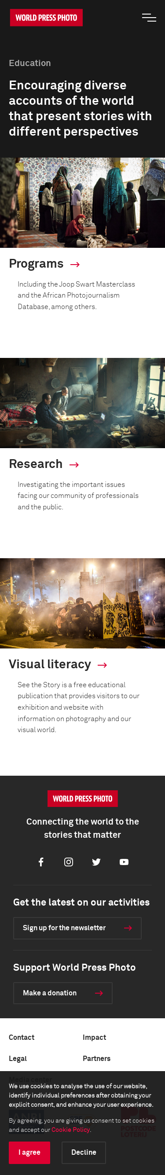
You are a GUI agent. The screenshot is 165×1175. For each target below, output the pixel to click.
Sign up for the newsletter (64, 928)
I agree (29, 1152)
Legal (18, 1058)
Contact (21, 1037)
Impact (94, 1037)
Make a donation (50, 993)
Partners (96, 1058)
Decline (83, 1152)
